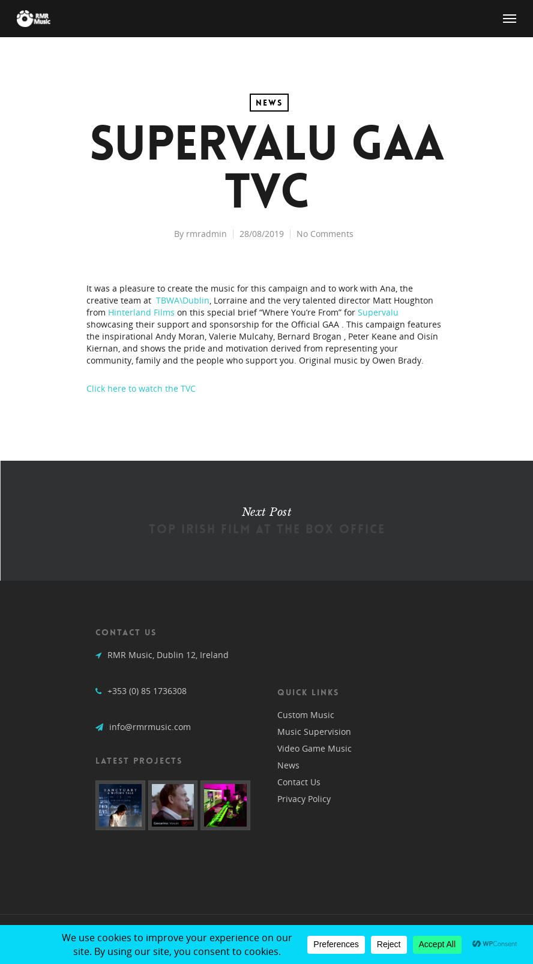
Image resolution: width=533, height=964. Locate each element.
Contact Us (299, 782)
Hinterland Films (141, 312)
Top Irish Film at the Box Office (266, 521)
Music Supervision (314, 731)
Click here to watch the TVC (141, 388)
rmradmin (206, 233)
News (269, 102)
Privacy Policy (304, 798)
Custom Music (305, 714)
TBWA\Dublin (182, 300)
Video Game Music (314, 748)
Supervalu (378, 312)
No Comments (325, 233)
